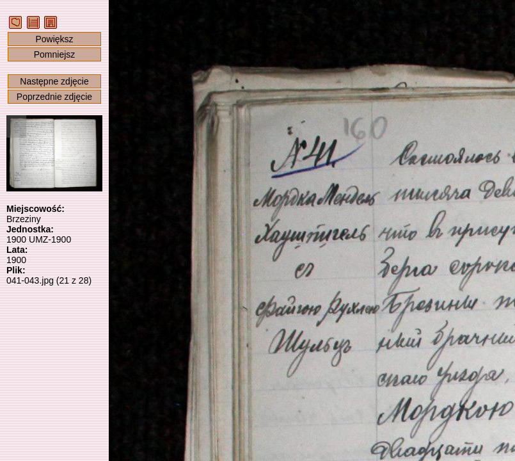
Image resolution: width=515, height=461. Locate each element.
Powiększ (54, 39)
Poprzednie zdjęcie (54, 97)
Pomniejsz (54, 54)
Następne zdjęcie (54, 81)
